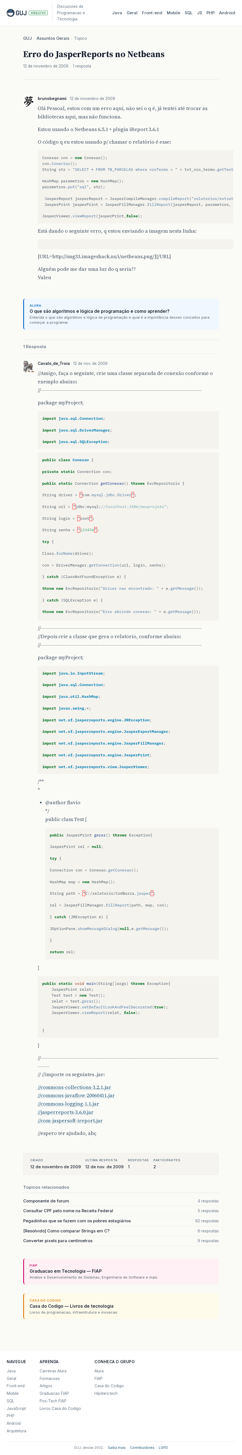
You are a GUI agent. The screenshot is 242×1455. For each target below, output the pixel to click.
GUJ (27, 38)
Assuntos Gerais (53, 38)
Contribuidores (142, 1448)
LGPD (163, 1448)
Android (227, 12)
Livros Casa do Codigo (60, 1408)
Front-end (16, 1386)
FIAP (98, 1378)
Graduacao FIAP (54, 1393)
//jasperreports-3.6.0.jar (66, 1112)
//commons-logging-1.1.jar (68, 1103)
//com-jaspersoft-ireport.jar (70, 1120)
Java (117, 12)
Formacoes (50, 1378)
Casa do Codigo (109, 1386)
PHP (211, 12)
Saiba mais (117, 1448)
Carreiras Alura (53, 1371)
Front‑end (152, 12)
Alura (99, 1371)
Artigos (46, 1386)
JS (199, 12)
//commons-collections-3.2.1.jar (74, 1087)
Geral (132, 12)
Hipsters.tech (106, 1393)
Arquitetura (16, 1431)
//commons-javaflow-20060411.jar (76, 1095)
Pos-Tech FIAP (53, 1401)
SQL (189, 12)
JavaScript (16, 1408)
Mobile (173, 12)
